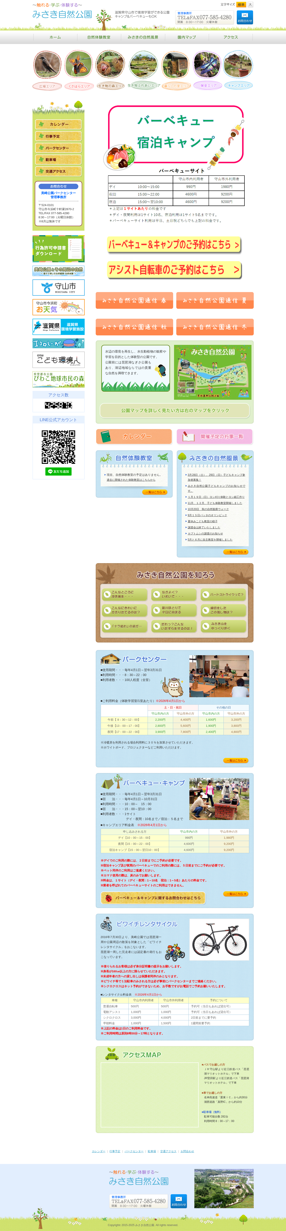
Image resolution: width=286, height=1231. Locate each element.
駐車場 (152, 1151)
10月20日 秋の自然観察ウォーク (208, 509)
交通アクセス (168, 1151)
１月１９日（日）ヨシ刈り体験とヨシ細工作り (216, 497)
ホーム (55, 37)
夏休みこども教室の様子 (203, 521)
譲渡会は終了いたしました (204, 527)
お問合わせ (187, 1151)
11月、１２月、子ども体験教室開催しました (215, 503)
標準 (241, 5)
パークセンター (134, 1151)
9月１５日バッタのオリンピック (207, 515)
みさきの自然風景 (143, 37)
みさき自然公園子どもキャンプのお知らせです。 (216, 488)
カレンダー (98, 1151)
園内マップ (187, 37)
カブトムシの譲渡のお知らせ (205, 533)
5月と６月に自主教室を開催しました (210, 539)
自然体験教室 (99, 37)
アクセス (231, 37)
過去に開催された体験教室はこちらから (131, 479)
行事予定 (114, 1151)
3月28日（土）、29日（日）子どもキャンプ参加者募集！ (216, 477)
